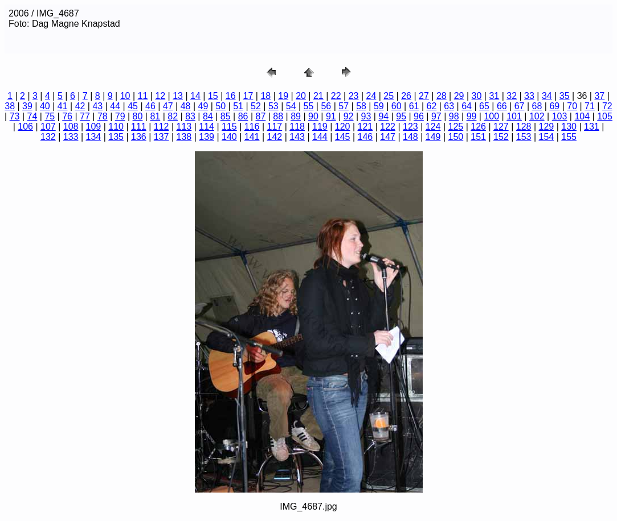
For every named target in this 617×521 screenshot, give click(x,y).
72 (607, 106)
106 (25, 126)
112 (161, 126)
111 (138, 126)
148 (410, 137)
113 (184, 126)
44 (115, 106)
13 (178, 96)
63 (449, 106)
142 (275, 137)
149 (433, 137)
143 (297, 137)
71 (590, 106)
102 (537, 116)
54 (291, 106)
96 (419, 116)
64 (466, 106)
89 (296, 116)
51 (238, 106)
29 (459, 96)
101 (514, 116)
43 (97, 106)
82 (172, 116)
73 (15, 116)
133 (71, 137)
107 (48, 126)
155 (569, 137)
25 (388, 96)
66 (502, 106)
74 (32, 116)
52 (256, 106)
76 (67, 116)
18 (265, 96)
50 (220, 106)
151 (478, 137)
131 (591, 126)
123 (410, 126)
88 (278, 116)
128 (524, 126)
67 (519, 106)
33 (529, 96)
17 (248, 96)
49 (203, 106)
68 (537, 106)
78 (102, 116)
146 (365, 137)
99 (472, 116)
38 (10, 106)
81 (155, 116)
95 (401, 116)
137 (161, 137)
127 (501, 126)
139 (206, 137)
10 (125, 96)
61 (414, 106)
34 (547, 96)
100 (491, 116)
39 (27, 106)
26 (406, 96)
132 (48, 137)
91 (331, 116)
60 (396, 106)
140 (229, 137)
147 (387, 137)
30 (477, 96)
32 (511, 96)
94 (383, 116)
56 (326, 106)
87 (261, 116)
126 (478, 126)
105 (604, 116)
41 (63, 106)
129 (546, 126)
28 (441, 96)
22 (336, 96)
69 (554, 106)
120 (342, 126)
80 (138, 116)
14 (195, 96)
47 (168, 106)
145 (342, 137)
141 (252, 137)
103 (559, 116)
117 (275, 126)
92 (349, 116)
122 (387, 126)
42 (80, 106)
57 (343, 106)
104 (582, 116)
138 (184, 137)
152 (501, 137)
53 (273, 106)
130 (569, 126)
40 (45, 106)
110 (116, 126)
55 (309, 106)
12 (160, 96)
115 (229, 126)
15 (213, 96)
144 (320, 137)
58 (361, 106)
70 (572, 106)
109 (93, 126)
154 (546, 137)
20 (301, 96)
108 (71, 126)
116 (252, 126)
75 (49, 116)
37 (599, 96)
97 (436, 116)
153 (524, 137)
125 (456, 126)
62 (432, 106)
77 (85, 116)
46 (150, 106)
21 (318, 96)
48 (186, 106)
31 (494, 96)
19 (283, 96)
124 (433, 126)
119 (320, 126)
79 (120, 116)
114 (206, 126)
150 (456, 137)
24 (371, 96)
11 (143, 96)
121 (365, 126)
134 (93, 137)
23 (354, 96)
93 (366, 116)
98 (454, 116)
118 (297, 126)
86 (243, 116)
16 (231, 96)
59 (379, 106)
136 (138, 137)
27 (424, 96)
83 (190, 116)
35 (564, 96)
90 (313, 116)
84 (208, 116)
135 (116, 137)
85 (225, 116)
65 (484, 106)
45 (133, 106)
